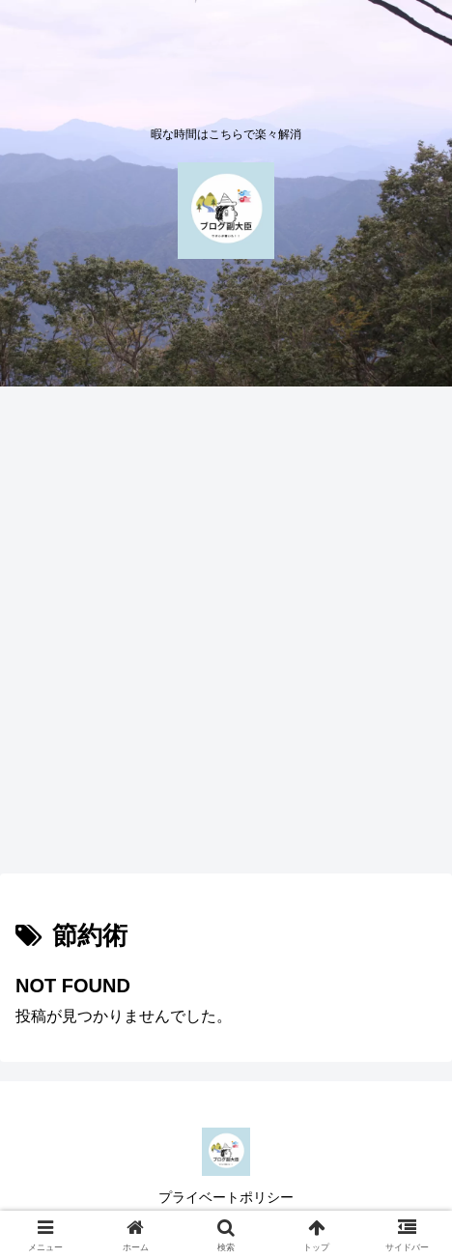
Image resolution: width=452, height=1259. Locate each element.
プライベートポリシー (226, 1197)
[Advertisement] (226, 636)
